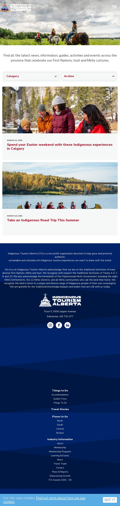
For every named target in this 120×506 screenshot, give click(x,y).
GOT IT (109, 500)
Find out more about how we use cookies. (44, 500)
